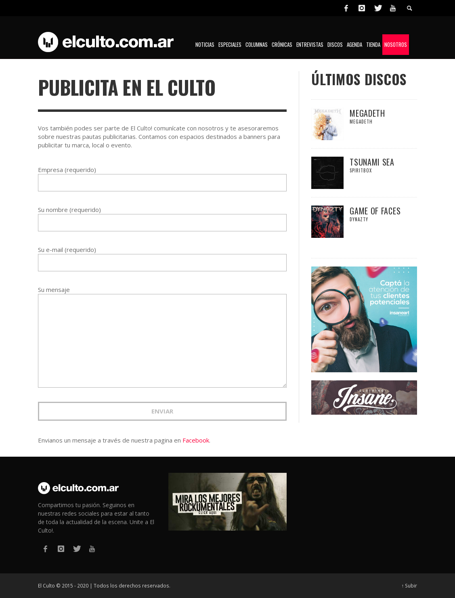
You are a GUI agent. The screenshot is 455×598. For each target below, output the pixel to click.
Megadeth (367, 113)
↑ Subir (409, 585)
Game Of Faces (375, 211)
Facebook (195, 440)
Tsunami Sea (372, 162)
